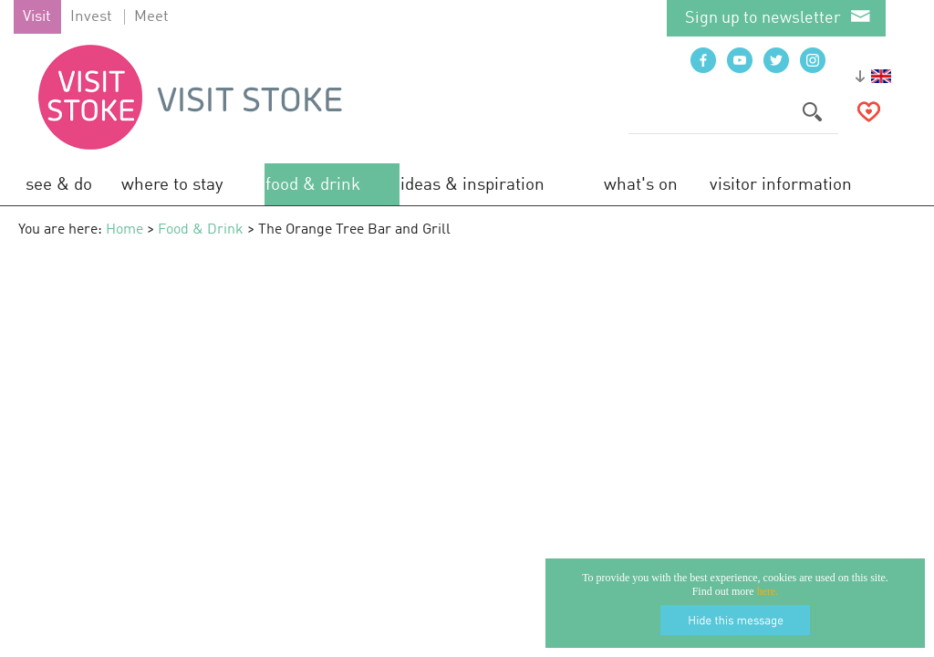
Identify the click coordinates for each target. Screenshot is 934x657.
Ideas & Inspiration (472, 184)
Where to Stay (172, 184)
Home (124, 230)
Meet (151, 17)
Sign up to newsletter (763, 18)
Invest (91, 17)
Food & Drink (312, 184)
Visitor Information (781, 184)
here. (768, 591)
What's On (641, 184)
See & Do (59, 184)
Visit (37, 17)
